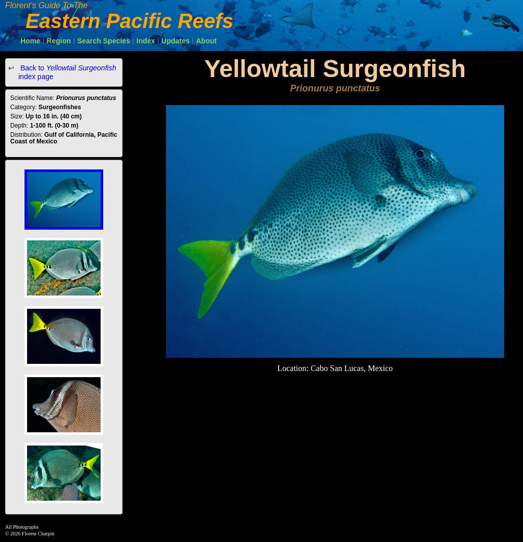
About (206, 41)
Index (145, 41)
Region (58, 41)
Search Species (103, 41)
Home (30, 41)
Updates (175, 41)
